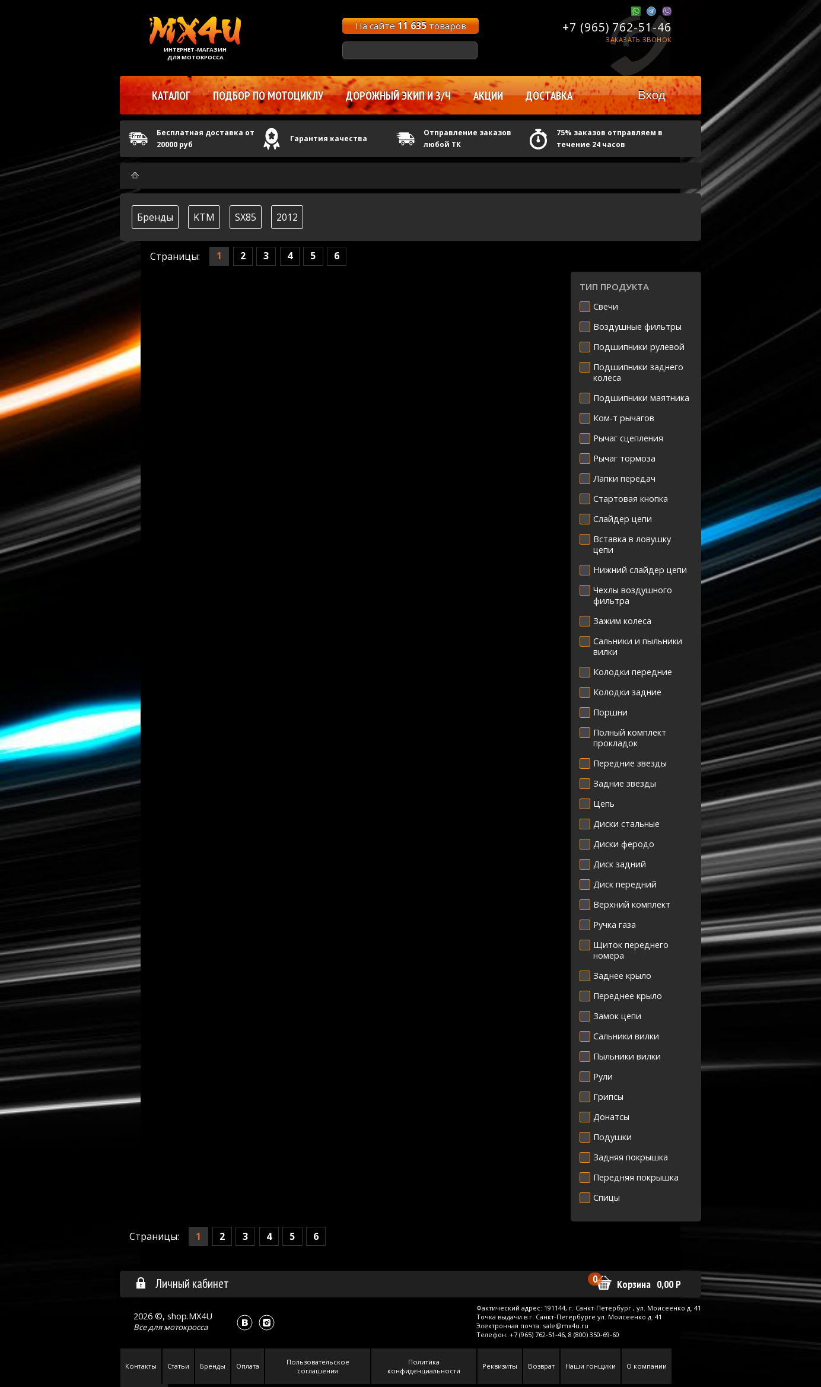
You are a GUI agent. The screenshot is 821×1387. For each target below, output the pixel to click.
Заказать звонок (639, 39)
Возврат (541, 1365)
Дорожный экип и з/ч (398, 95)
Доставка (549, 95)
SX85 (245, 217)
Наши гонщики (590, 1365)
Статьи (178, 1365)
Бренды (155, 217)
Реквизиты (499, 1365)
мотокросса (186, 1327)
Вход (652, 94)
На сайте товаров (410, 25)
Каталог (171, 95)
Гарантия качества (328, 138)
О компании (646, 1365)
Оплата (247, 1365)
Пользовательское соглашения (318, 1366)
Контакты (141, 1365)
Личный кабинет (182, 1283)
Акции (488, 95)
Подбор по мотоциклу (268, 95)
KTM (204, 217)
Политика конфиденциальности (423, 1366)
